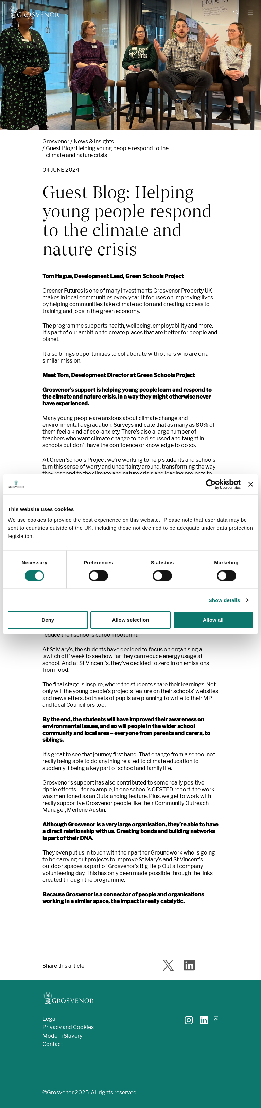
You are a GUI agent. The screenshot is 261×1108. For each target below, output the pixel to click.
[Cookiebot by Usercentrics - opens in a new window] (211, 484)
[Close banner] (250, 484)
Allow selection (130, 620)
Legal (49, 1019)
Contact (52, 1044)
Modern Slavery (62, 1036)
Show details (224, 600)
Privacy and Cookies (68, 1027)
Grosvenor (55, 141)
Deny (47, 620)
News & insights (94, 141)
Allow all (213, 620)
